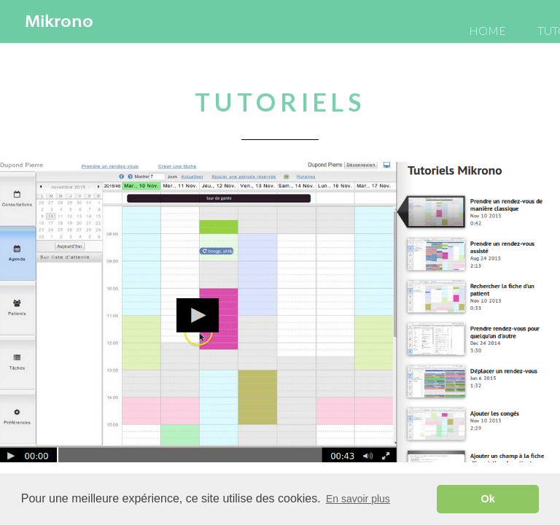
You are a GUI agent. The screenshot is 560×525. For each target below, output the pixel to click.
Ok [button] (488, 499)
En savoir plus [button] (358, 499)
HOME (487, 30)
